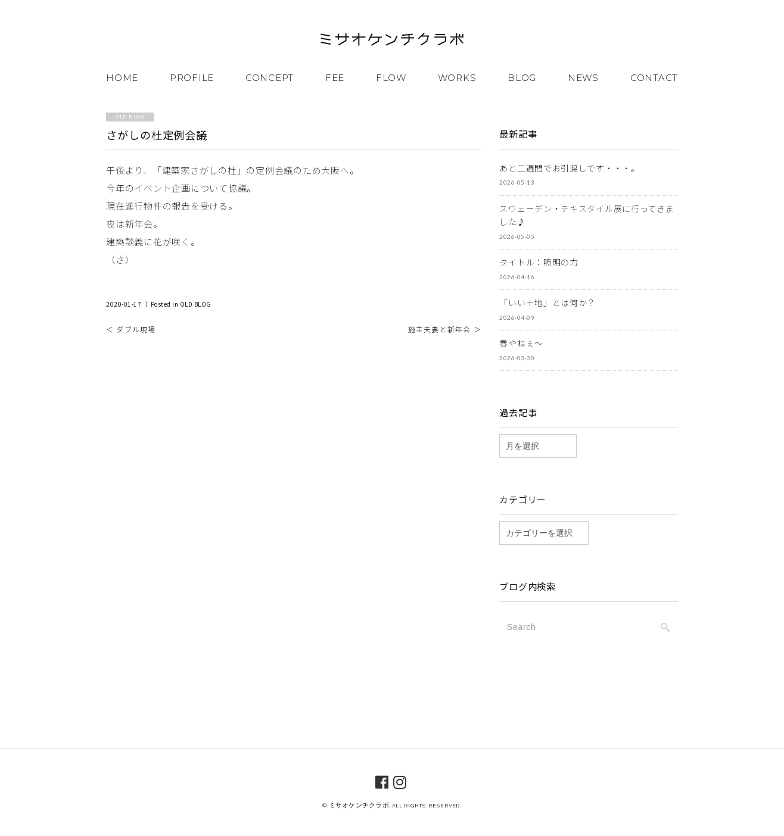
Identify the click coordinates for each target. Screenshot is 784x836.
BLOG (522, 77)
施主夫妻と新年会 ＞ (444, 329)
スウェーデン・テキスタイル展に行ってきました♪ (586, 215)
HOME (122, 77)
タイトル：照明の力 (538, 262)
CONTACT (654, 77)
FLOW (391, 77)
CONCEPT (269, 77)
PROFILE (192, 77)
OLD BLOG (195, 304)
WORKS (457, 77)
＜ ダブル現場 (130, 329)
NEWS (583, 77)
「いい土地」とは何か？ (547, 302)
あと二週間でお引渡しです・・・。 (569, 168)
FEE (334, 77)
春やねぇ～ (521, 343)
